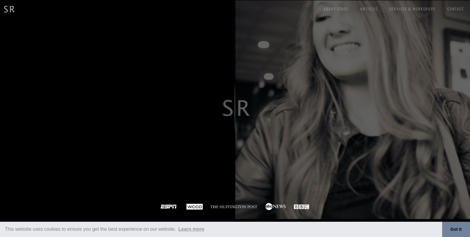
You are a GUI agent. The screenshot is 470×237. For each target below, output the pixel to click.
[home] (8, 8)
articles (369, 8)
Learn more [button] (191, 229)
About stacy (336, 8)
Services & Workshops (412, 8)
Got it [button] (456, 229)
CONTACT (455, 8)
